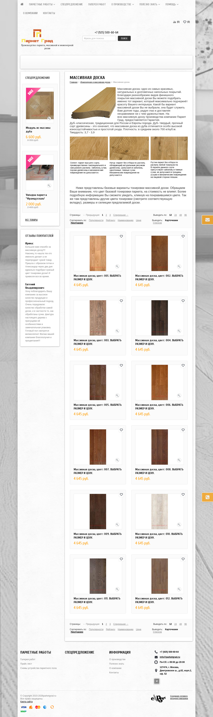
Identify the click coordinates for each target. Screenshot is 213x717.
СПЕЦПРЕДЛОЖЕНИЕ (72, 4)
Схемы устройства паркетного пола (38, 668)
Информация (120, 652)
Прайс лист (26, 664)
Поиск (124, 38)
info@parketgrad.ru (170, 657)
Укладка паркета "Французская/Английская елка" (36, 198)
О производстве (122, 4)
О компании (30, 13)
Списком (157, 223)
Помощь (172, 4)
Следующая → (120, 215)
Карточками (171, 220)
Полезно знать (149, 4)
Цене (138, 220)
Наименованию (125, 220)
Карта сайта (26, 701)
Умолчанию (77, 223)
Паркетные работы (42, 4)
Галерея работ (97, 4)
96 (185, 215)
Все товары (31, 219)
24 (175, 215)
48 (180, 215)
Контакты (49, 13)
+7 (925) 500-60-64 (106, 32)
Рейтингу (110, 220)
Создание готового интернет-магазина (179, 697)
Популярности (96, 220)
